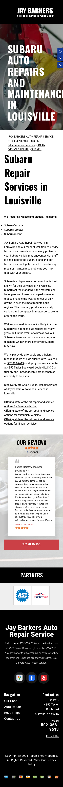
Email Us (52, 736)
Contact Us (12, 718)
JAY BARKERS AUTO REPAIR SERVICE (31, 136)
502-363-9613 (15, 363)
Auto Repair (12, 707)
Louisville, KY (22, 470)
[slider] (31, 447)
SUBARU (36, 149)
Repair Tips (12, 712)
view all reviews (31, 544)
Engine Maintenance (25, 467)
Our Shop (11, 701)
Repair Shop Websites (43, 755)
